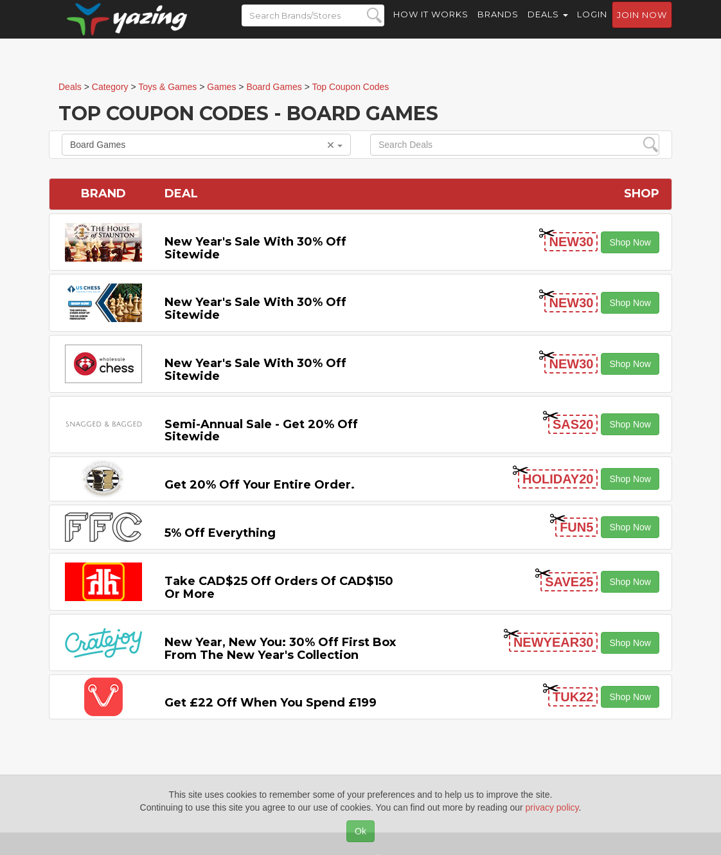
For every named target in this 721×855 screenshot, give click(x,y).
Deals (548, 26)
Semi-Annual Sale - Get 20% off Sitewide (261, 430)
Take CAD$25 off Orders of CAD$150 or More (279, 587)
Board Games (206, 145)
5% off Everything (220, 533)
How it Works (430, 26)
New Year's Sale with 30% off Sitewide (255, 248)
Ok (360, 831)
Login (592, 26)
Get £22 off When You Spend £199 (271, 703)
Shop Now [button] (630, 242)
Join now (642, 26)
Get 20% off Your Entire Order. (260, 485)
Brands (498, 26)
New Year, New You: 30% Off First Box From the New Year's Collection (280, 648)
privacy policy (552, 807)
